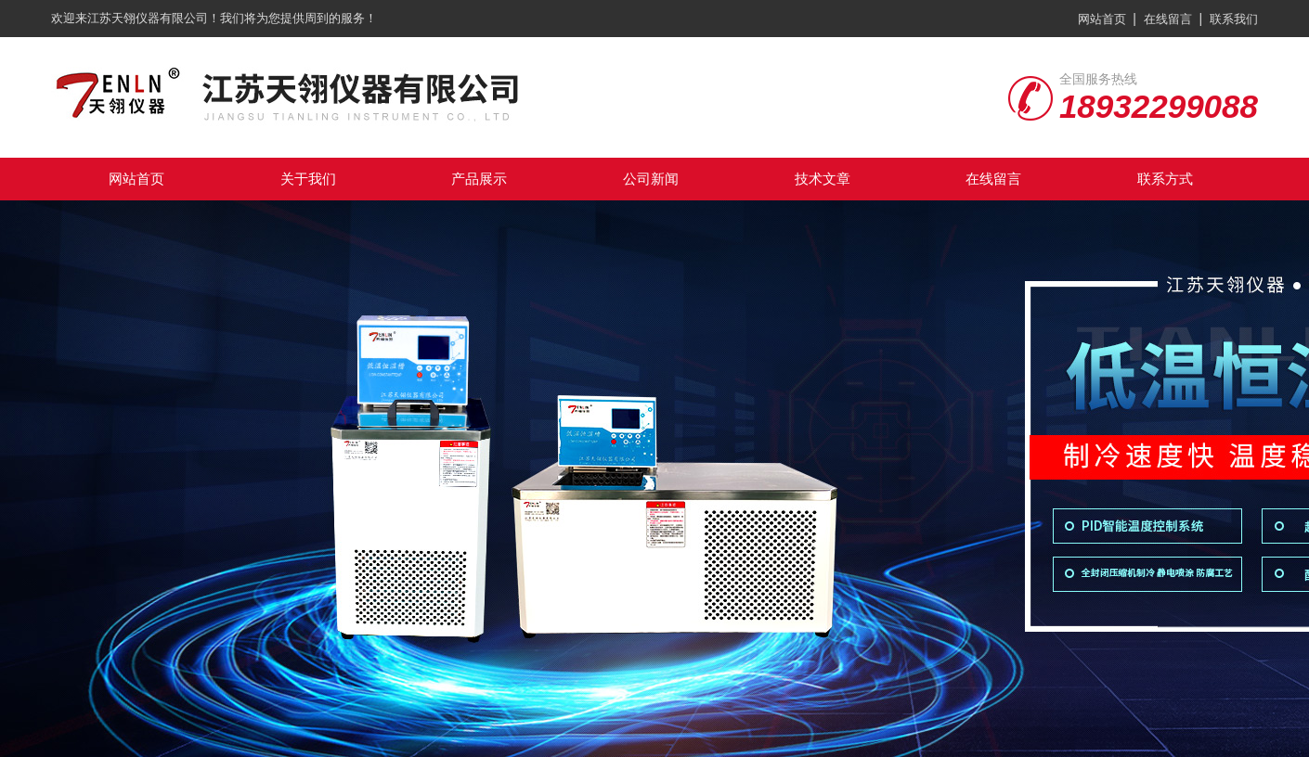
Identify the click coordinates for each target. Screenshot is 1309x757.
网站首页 (1102, 19)
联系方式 (1165, 178)
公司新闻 (651, 178)
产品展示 (479, 178)
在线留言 (1168, 19)
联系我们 (1234, 19)
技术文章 (822, 178)
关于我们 (308, 178)
